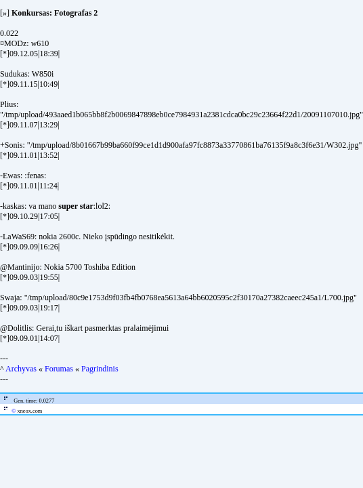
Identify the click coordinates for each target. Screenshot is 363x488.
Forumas (59, 368)
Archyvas (21, 368)
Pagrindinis (100, 368)
